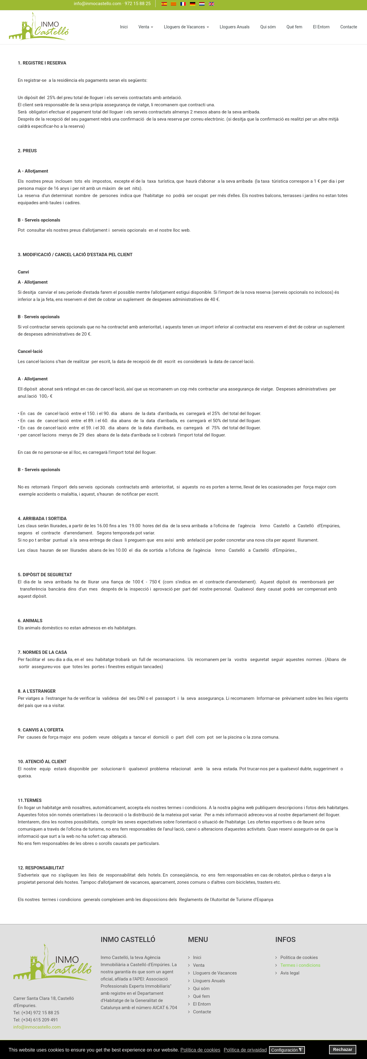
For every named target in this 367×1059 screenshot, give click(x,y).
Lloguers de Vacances (186, 26)
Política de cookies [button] (200, 1049)
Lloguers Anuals (235, 26)
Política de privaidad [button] (245, 1049)
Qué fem (294, 26)
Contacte (348, 26)
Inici (124, 26)
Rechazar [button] (342, 1049)
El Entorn (321, 26)
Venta (146, 26)
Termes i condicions (300, 965)
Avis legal (290, 973)
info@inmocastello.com (97, 3)
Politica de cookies (299, 957)
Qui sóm (268, 26)
